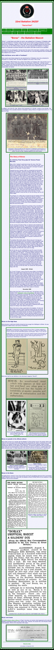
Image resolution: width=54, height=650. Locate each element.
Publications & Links (33, 30)
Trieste (15, 32)
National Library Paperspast (37, 516)
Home (4, 30)
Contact (38, 32)
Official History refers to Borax (11, 620)
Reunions (20, 32)
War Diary (9, 30)
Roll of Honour (17, 30)
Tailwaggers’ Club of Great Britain (25, 293)
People (25, 30)
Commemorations (7, 32)
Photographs (43, 30)
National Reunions (29, 32)
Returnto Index (27, 643)
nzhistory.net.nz (17, 435)
